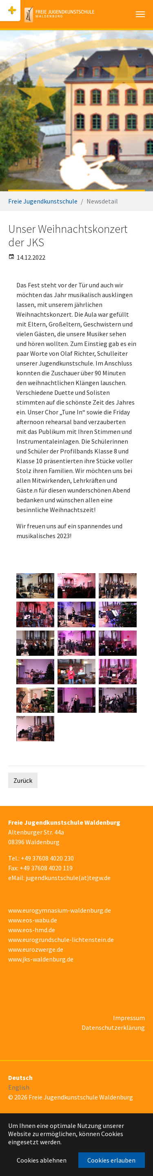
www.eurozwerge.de (35, 949)
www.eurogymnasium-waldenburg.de (59, 910)
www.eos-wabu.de (32, 920)
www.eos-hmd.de (31, 930)
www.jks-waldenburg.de (40, 959)
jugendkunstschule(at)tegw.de (68, 878)
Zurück (22, 780)
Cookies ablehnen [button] (42, 1160)
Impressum (129, 1018)
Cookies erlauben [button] (111, 1160)
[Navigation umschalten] (140, 14)
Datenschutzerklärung (113, 1027)
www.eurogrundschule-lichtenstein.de (61, 939)
